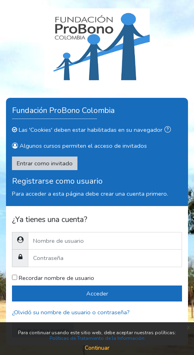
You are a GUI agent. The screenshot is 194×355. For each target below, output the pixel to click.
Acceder (97, 293)
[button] (169, 130)
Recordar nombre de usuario (56, 278)
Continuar (97, 348)
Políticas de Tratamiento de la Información (97, 338)
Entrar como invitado (45, 163)
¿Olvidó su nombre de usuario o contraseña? (71, 312)
